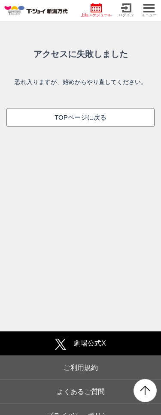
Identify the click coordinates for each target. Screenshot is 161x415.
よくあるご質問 (81, 391)
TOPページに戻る (80, 117)
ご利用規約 (81, 367)
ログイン (126, 10)
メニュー (149, 10)
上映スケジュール (96, 10)
